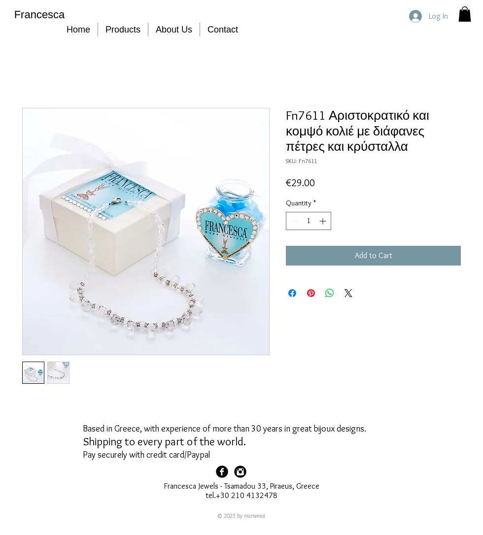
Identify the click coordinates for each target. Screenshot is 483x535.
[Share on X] (348, 293)
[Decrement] (293, 221)
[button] (464, 14)
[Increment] (323, 221)
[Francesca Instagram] (240, 472)
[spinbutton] (308, 221)
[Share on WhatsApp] (330, 293)
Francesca (39, 14)
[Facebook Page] (222, 472)
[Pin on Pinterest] (311, 293)
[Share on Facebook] (292, 293)
